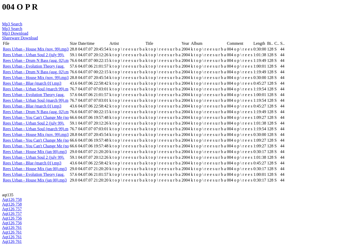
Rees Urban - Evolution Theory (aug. (34, 66)
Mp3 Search (12, 24)
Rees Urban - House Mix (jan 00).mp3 (35, 151)
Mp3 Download (15, 33)
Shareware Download (20, 38)
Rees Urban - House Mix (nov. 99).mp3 (36, 49)
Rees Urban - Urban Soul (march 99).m (35, 89)
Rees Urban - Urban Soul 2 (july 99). (33, 55)
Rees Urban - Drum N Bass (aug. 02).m (36, 60)
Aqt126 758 (12, 199)
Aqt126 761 (12, 227)
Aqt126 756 (12, 218)
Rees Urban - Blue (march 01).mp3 (32, 83)
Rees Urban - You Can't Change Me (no (36, 117)
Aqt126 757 (12, 209)
